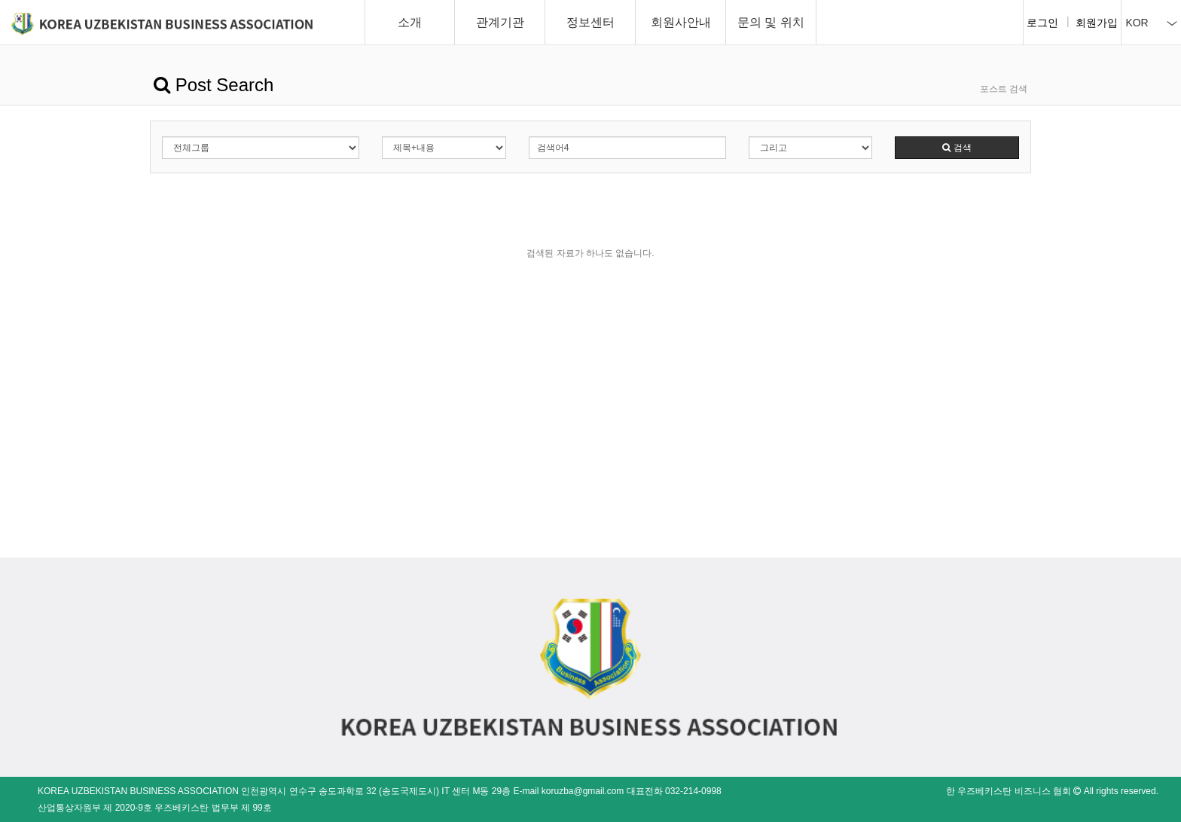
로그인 (1042, 23)
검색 (956, 147)
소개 (410, 22)
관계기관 (500, 22)
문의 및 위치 (770, 22)
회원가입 (1097, 23)
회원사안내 (681, 22)
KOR (1150, 22)
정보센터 (590, 22)
